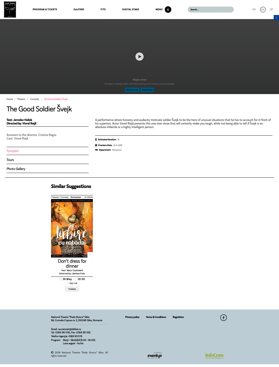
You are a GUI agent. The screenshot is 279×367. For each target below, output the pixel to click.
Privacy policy (132, 317)
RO (254, 9)
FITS (103, 9)
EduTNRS (79, 9)
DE (271, 9)
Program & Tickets (45, 9)
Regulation (178, 317)
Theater (21, 99)
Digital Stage (130, 9)
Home (10, 99)
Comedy (34, 99)
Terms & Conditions (156, 317)
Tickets (72, 289)
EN (262, 9)
